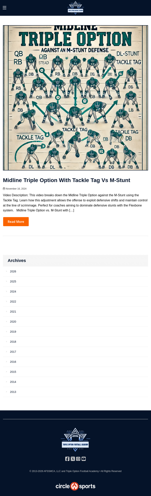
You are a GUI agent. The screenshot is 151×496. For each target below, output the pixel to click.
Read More (16, 222)
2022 (13, 301)
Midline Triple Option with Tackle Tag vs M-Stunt (66, 180)
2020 (13, 321)
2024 (13, 291)
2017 (13, 351)
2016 (13, 361)
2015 (13, 371)
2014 (13, 381)
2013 (13, 391)
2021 (13, 311)
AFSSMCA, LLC (52, 471)
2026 (13, 271)
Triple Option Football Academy (82, 471)
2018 (13, 341)
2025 (13, 281)
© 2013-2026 (36, 471)
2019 (13, 331)
